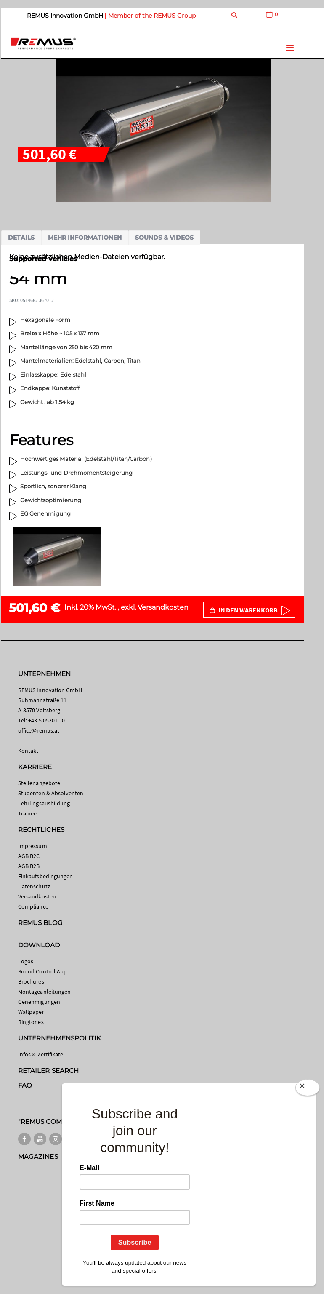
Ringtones (31, 1022)
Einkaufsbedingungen (45, 876)
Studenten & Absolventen (51, 793)
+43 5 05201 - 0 (46, 720)
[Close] (307, 1087)
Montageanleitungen (44, 991)
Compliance (33, 906)
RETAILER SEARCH (48, 1071)
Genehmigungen (39, 1001)
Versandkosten (163, 607)
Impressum (32, 846)
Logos (25, 961)
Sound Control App (42, 971)
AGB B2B (29, 866)
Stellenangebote (39, 783)
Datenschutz (34, 886)
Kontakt (28, 750)
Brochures (31, 981)
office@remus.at (38, 730)
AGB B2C (29, 856)
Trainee (27, 813)
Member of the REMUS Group (152, 15)
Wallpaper (31, 1012)
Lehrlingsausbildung (44, 803)
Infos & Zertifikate (40, 1054)
